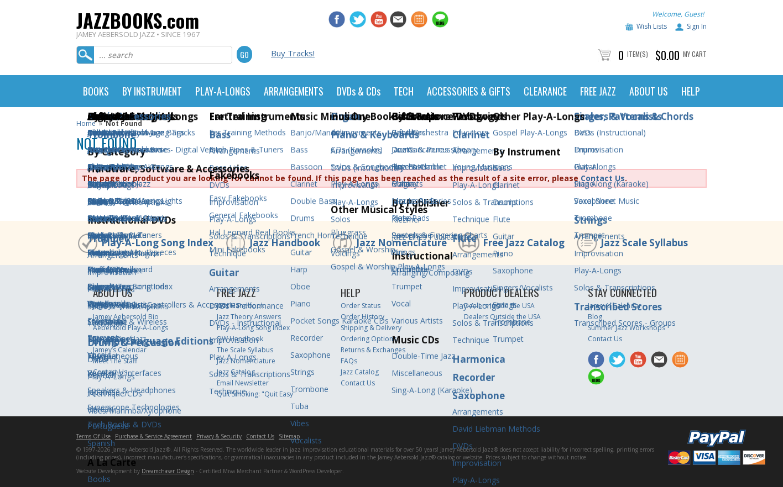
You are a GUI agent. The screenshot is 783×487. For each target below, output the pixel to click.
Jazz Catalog (236, 372)
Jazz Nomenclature (401, 242)
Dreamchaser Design (168, 471)
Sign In (697, 26)
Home (86, 123)
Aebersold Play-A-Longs (130, 327)
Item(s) (637, 54)
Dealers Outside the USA (502, 316)
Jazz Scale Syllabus (644, 242)
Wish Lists (651, 26)
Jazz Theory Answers (249, 316)
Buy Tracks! (293, 53)
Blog (595, 316)
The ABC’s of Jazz (119, 338)
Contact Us (603, 178)
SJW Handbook (240, 338)
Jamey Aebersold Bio (126, 316)
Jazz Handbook (284, 242)
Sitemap (289, 436)
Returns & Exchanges (373, 349)
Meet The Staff (115, 361)
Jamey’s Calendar (120, 349)
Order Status (360, 305)
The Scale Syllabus (245, 349)
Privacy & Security (219, 436)
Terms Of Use (93, 436)
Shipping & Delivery (371, 327)
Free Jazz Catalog (524, 242)
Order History (362, 316)
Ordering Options (368, 338)
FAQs (349, 361)
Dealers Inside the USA (499, 305)
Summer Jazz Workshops (626, 327)
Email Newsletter (243, 383)
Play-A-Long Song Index (157, 242)
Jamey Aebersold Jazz (126, 305)
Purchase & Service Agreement (153, 436)
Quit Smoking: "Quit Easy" (256, 394)
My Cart (695, 54)
